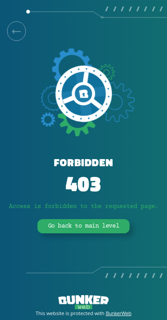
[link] (16, 31)
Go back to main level (83, 226)
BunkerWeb (118, 313)
